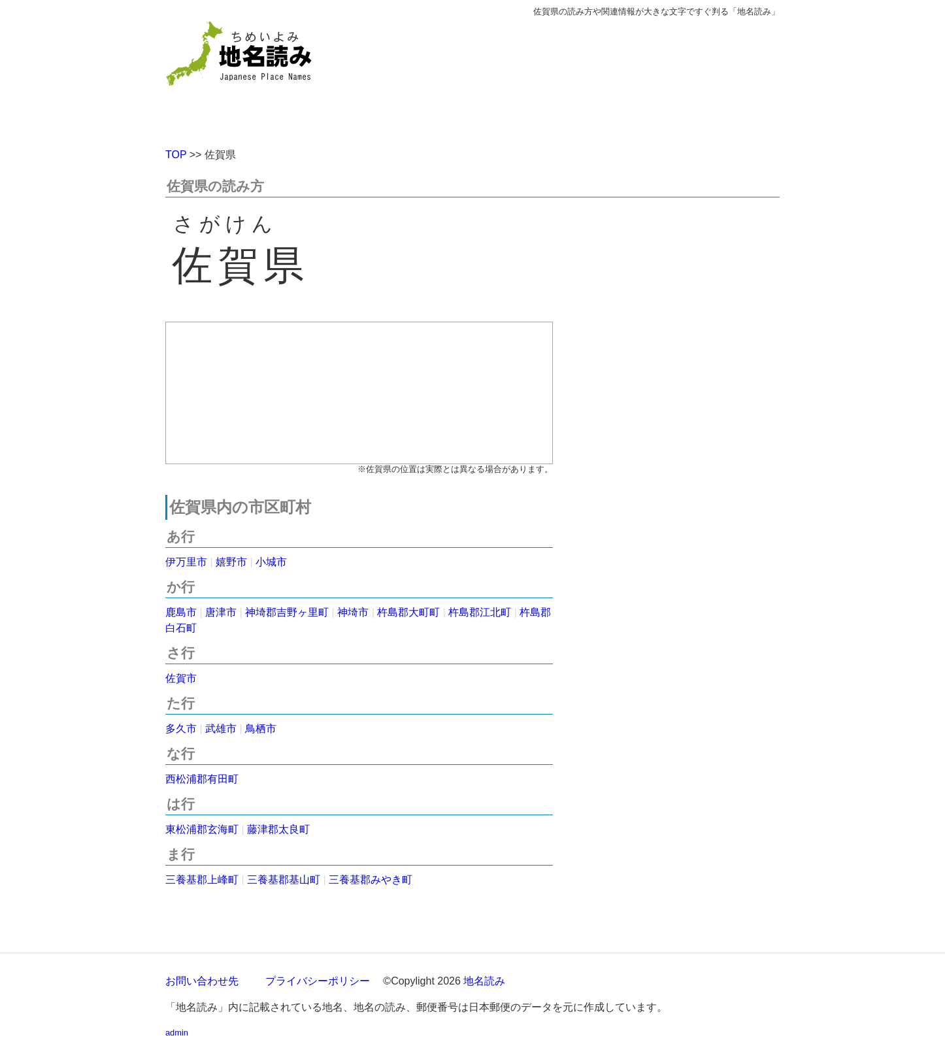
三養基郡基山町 (283, 879)
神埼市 (353, 612)
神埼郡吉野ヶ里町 (287, 612)
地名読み (484, 981)
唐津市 (221, 612)
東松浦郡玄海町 (202, 829)
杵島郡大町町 (408, 612)
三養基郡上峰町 (202, 879)
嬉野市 (231, 561)
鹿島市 (181, 612)
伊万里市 (186, 561)
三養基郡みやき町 (370, 879)
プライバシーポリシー (317, 981)
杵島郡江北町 (479, 612)
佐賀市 (181, 678)
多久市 (181, 728)
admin (176, 1033)
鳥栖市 (260, 728)
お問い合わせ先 (202, 981)
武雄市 (221, 728)
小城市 (271, 561)
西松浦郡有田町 (202, 779)
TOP (175, 154)
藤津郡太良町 (278, 829)
